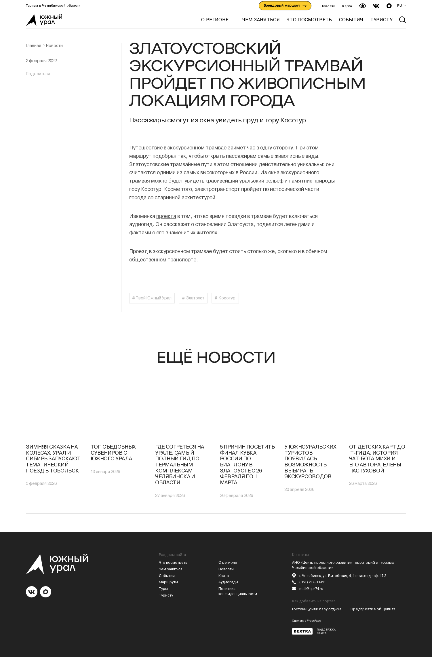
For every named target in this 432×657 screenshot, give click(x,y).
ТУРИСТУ (381, 19)
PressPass (314, 620)
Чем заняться (170, 569)
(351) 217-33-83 (312, 582)
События (167, 576)
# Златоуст (193, 298)
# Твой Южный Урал (152, 298)
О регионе (215, 19)
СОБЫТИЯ (351, 19)
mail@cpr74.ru (311, 588)
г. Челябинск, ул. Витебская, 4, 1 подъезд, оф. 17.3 (342, 576)
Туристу (166, 595)
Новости (328, 6)
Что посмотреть (173, 562)
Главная (33, 45)
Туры (163, 588)
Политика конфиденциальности (237, 591)
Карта (347, 6)
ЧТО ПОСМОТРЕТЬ (309, 19)
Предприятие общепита (373, 609)
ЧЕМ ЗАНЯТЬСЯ (261, 19)
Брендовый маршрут (285, 5)
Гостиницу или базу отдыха (316, 609)
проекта (166, 216)
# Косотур (225, 298)
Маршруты (168, 582)
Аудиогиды (228, 582)
